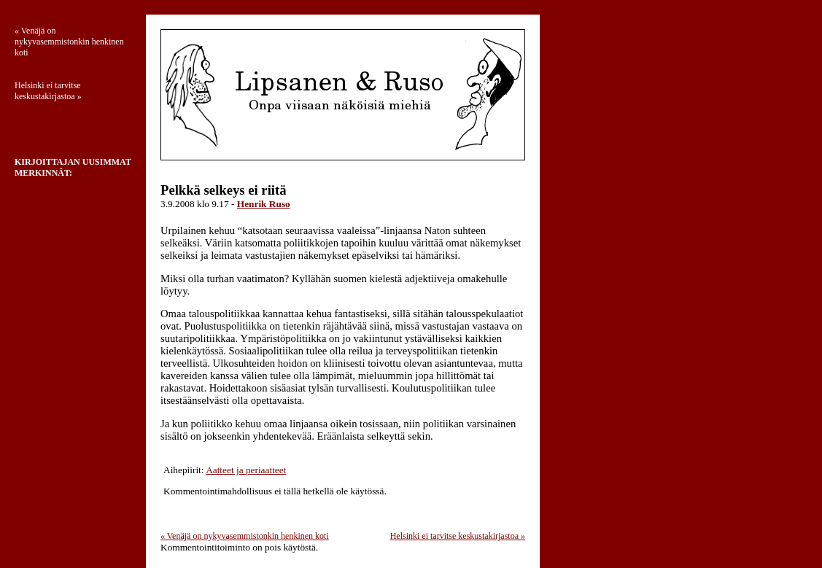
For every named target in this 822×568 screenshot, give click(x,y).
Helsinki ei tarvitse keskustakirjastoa (457, 536)
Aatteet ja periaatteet (246, 469)
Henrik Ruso (263, 203)
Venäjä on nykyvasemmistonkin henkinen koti (244, 536)
